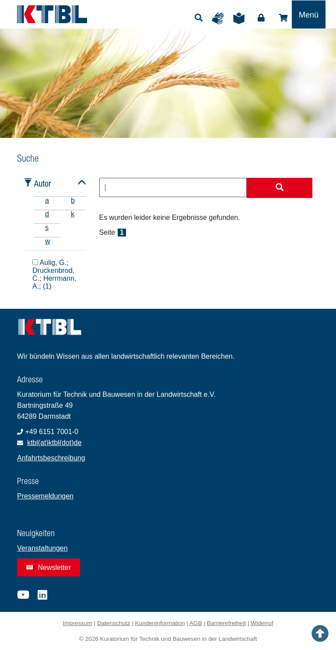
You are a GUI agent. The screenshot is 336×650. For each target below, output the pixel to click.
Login (261, 18)
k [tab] (72, 214)
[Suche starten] (279, 188)
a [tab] (47, 200)
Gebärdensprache (220, 18)
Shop (283, 18)
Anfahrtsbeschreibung (51, 458)
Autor (42, 183)
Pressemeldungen (45, 496)
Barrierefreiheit (226, 623)
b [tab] (73, 200)
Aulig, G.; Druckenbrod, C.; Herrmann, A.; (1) (54, 274)
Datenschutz (113, 623)
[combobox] (173, 187)
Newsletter (48, 567)
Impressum (77, 623)
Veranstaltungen (42, 548)
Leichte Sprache (241, 18)
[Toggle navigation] (309, 14)
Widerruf (262, 623)
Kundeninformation (160, 623)
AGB (195, 623)
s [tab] (47, 227)
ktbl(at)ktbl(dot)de (54, 442)
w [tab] (47, 241)
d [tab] (47, 214)
